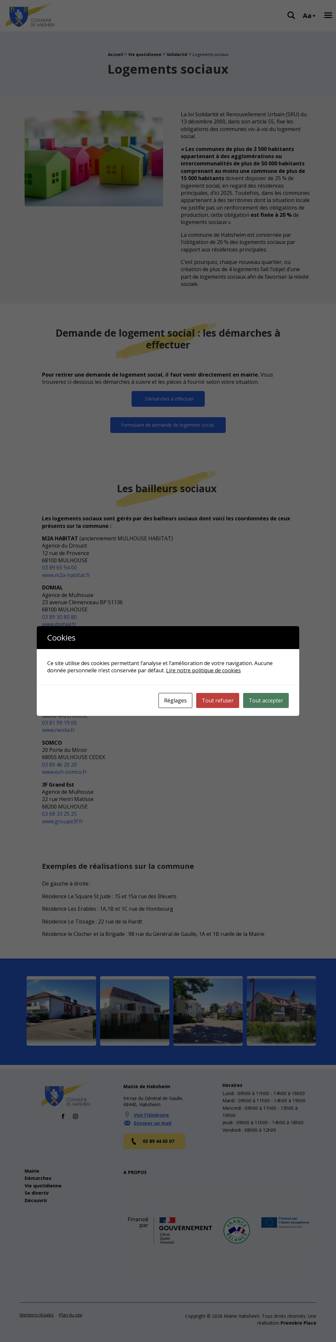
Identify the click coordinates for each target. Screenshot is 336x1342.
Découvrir (36, 1196)
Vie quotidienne (144, 54)
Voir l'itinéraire (151, 1111)
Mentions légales (37, 1311)
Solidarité (177, 54)
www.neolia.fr (58, 730)
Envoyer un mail (152, 1119)
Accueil (115, 54)
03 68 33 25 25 (59, 814)
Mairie (32, 1167)
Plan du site (70, 1311)
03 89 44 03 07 (152, 1137)
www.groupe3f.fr (62, 821)
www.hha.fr (56, 680)
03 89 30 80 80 (59, 617)
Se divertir (37, 1189)
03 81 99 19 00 (59, 722)
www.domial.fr (59, 624)
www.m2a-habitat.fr (66, 575)
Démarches (38, 1174)
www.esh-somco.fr (64, 772)
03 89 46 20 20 (59, 764)
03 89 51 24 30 (59, 673)
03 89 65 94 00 (59, 567)
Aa (309, 15)
